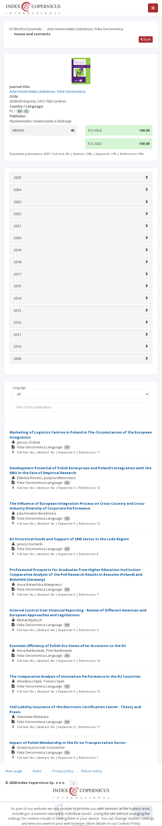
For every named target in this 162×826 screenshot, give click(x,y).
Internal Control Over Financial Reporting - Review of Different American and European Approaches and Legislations (78, 613)
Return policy (91, 771)
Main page (13, 771)
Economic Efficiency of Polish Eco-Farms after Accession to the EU (68, 645)
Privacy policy (63, 771)
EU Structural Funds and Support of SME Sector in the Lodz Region (69, 539)
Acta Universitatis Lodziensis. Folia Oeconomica (85, 28)
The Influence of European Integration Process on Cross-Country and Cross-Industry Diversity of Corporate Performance (77, 506)
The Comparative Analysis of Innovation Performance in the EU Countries (75, 676)
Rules (37, 771)
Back (145, 39)
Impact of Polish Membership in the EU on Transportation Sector (68, 742)
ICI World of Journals (25, 28)
